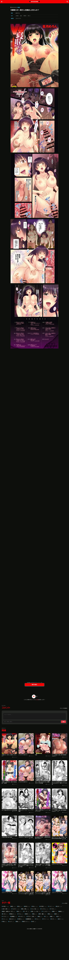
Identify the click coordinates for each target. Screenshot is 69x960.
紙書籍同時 (29, 919)
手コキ (53, 919)
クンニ (5, 919)
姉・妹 (5, 914)
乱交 (59, 916)
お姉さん (21, 919)
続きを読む (34, 684)
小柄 (34, 921)
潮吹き (28, 914)
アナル (20, 914)
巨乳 (20, 906)
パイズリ (5, 916)
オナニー (46, 919)
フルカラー (16, 909)
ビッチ (11, 921)
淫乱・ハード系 (35, 911)
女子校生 (43, 906)
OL (46, 916)
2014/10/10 (18, 18)
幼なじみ (13, 919)
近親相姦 (14, 916)
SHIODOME (34, 1)
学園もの (13, 914)
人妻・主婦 (6, 909)
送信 (63, 721)
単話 (13, 906)
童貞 (18, 921)
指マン (61, 919)
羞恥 (52, 916)
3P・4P (26, 911)
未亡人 (29, 15)
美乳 (35, 914)
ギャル (38, 919)
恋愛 (57, 914)
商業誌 (18, 7)
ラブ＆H (53, 909)
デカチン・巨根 (31, 916)
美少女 (59, 906)
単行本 (25, 15)
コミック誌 (35, 909)
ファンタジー (46, 911)
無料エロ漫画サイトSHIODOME (36, 928)
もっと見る (65, 903)
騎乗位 (61, 911)
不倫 (4, 921)
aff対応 (17, 15)
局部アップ (26, 921)
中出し (35, 906)
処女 (21, 15)
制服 (55, 911)
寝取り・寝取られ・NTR (8, 911)
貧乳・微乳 (25, 909)
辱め (50, 914)
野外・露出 (42, 914)
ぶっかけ (22, 916)
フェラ (51, 906)
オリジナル (44, 909)
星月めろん (18, 13)
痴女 (40, 916)
